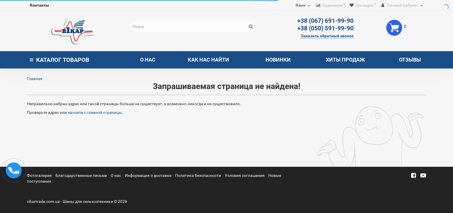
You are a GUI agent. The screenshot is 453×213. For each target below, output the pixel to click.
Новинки (278, 60)
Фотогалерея (39, 175)
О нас (147, 60)
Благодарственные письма (81, 175)
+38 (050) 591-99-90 (325, 28)
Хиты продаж (345, 60)
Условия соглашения (245, 175)
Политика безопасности (198, 175)
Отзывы (410, 60)
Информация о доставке (148, 175)
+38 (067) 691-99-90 (325, 20)
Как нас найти (208, 60)
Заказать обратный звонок (327, 36)
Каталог (59, 59)
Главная (34, 78)
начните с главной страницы (95, 112)
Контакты (39, 5)
